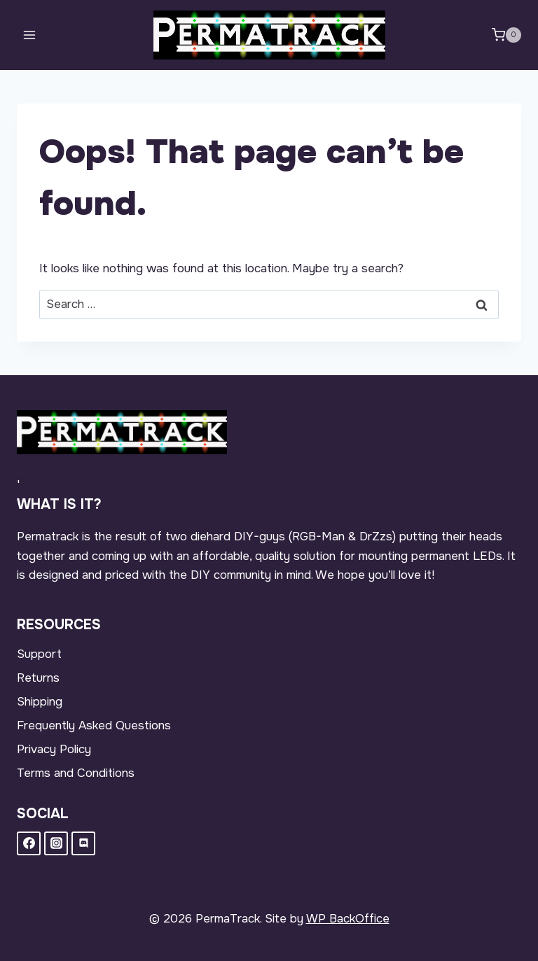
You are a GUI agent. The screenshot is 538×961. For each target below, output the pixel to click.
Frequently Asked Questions (94, 725)
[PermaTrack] (269, 34)
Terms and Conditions (75, 773)
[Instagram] (56, 843)
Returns (38, 678)
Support (39, 654)
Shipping (39, 701)
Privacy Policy (54, 749)
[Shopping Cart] (506, 35)
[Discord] (83, 843)
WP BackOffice (347, 918)
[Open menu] (30, 34)
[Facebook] (29, 843)
